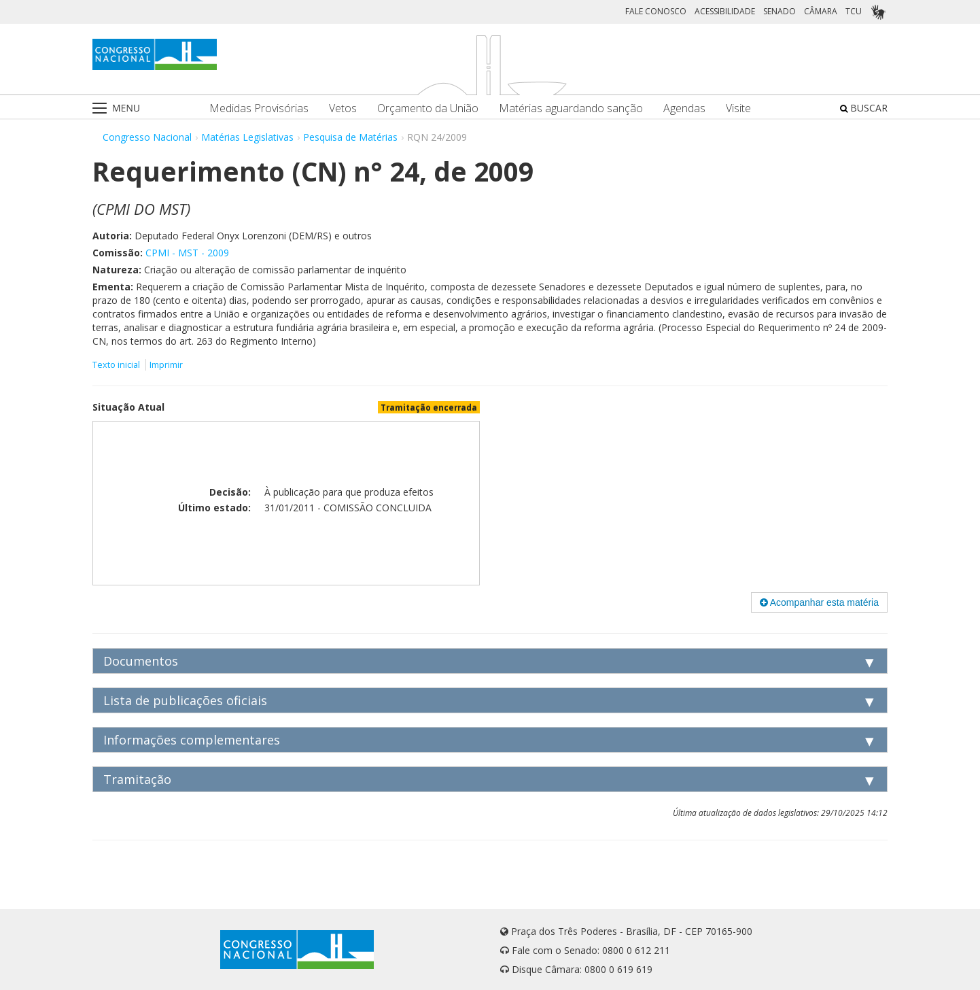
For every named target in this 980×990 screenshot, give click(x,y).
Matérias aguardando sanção (571, 108)
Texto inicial (117, 365)
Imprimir (166, 365)
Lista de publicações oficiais (185, 700)
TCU (853, 11)
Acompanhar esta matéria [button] (819, 602)
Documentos (140, 661)
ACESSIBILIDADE (725, 11)
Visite (738, 108)
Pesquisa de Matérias (350, 137)
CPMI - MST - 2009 (187, 252)
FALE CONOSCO (655, 11)
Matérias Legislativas (247, 137)
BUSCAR (864, 107)
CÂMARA (820, 11)
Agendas (684, 108)
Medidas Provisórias (259, 108)
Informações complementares (191, 740)
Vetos (343, 108)
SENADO (779, 11)
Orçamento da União (427, 108)
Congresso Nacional (147, 137)
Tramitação (137, 779)
